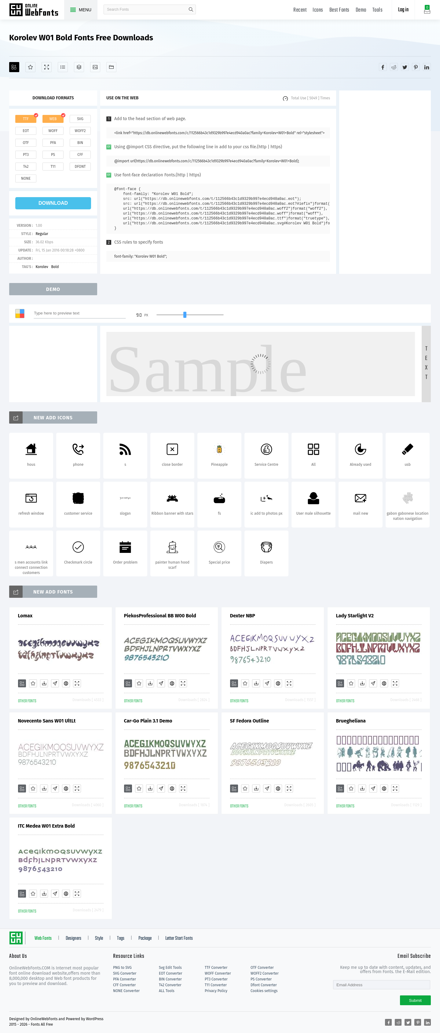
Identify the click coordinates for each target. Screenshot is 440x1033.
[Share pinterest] (416, 67)
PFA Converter (124, 979)
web (53, 119)
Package (145, 939)
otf (26, 143)
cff (80, 155)
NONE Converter (126, 991)
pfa (53, 143)
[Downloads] (44, 683)
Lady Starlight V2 (355, 616)
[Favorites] (30, 67)
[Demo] (47, 67)
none (26, 178)
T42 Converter (170, 985)
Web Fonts (43, 939)
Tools (377, 10)
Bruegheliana (351, 721)
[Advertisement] (385, 182)
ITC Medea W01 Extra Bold (46, 826)
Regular (41, 234)
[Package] (79, 67)
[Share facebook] (383, 67)
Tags (120, 939)
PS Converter (261, 979)
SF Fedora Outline (249, 721)
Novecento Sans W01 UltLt (47, 721)
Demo (361, 10)
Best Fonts (339, 10)
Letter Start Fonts (179, 939)
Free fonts (36, 10)
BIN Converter (170, 979)
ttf (25, 119)
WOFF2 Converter (265, 973)
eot (26, 131)
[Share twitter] (405, 67)
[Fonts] (111, 67)
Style (99, 939)
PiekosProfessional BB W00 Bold (160, 616)
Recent (299, 10)
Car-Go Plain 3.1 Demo (148, 721)
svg (80, 119)
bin (80, 143)
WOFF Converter (218, 973)
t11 (52, 166)
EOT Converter (170, 973)
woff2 (80, 131)
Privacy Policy (216, 991)
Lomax (25, 616)
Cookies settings (264, 991)
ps (53, 155)
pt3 (26, 155)
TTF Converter (216, 967)
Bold (55, 267)
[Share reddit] (394, 67)
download (53, 203)
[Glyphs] (63, 67)
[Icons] (95, 67)
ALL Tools (166, 991)
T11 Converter (216, 985)
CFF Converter (124, 985)
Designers (73, 939)
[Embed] (66, 683)
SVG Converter (124, 973)
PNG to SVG (122, 967)
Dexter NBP (242, 616)
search (191, 9)
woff (52, 131)
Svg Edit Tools (170, 967)
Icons (318, 10)
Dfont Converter (264, 985)
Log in (403, 10)
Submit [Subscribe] (415, 1000)
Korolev (41, 267)
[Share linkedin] (427, 67)
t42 (26, 166)
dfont (80, 166)
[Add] (14, 67)
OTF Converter (262, 967)
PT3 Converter (216, 979)
